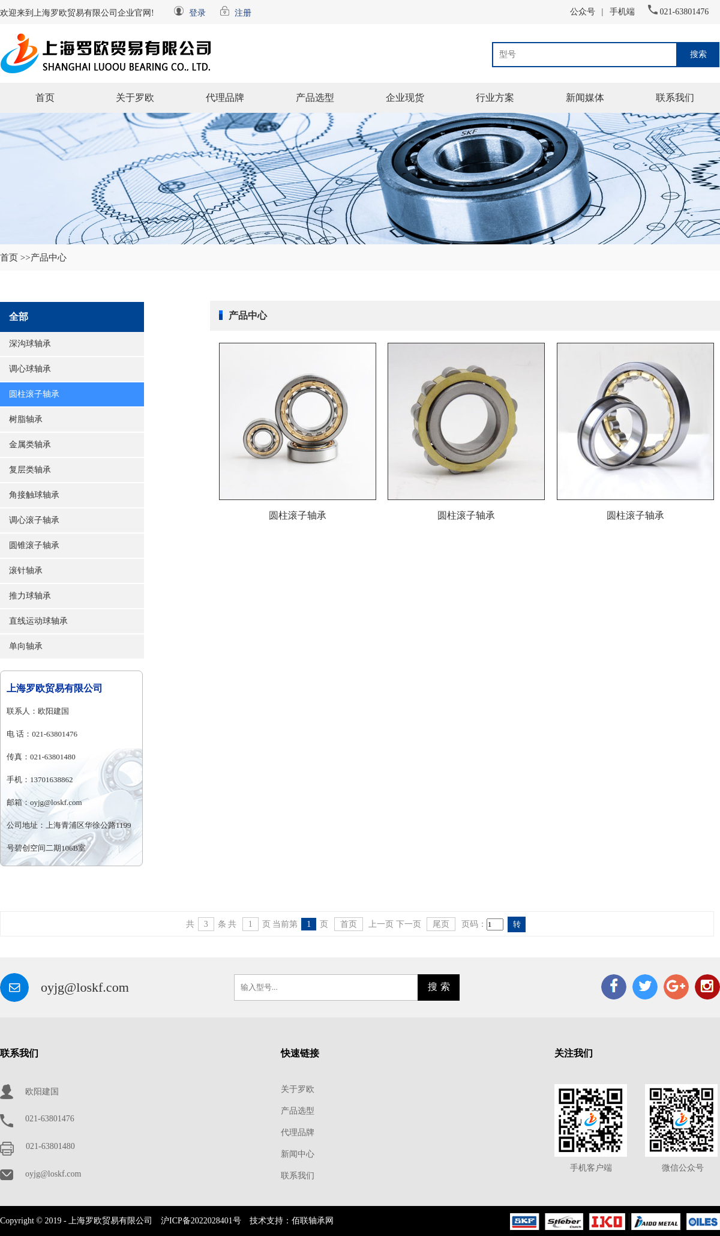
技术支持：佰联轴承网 (292, 1220)
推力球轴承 (30, 595)
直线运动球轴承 (38, 621)
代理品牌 (225, 97)
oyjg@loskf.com (85, 987)
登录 (197, 12)
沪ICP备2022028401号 (201, 1220)
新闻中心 (297, 1154)
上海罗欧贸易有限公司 (55, 688)
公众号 (582, 11)
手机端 (622, 11)
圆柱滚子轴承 (34, 394)
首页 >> (15, 257)
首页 (45, 97)
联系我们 (675, 97)
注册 (243, 12)
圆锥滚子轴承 (34, 545)
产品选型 (315, 97)
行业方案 (495, 97)
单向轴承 (26, 646)
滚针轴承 (26, 570)
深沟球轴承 (30, 343)
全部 (18, 317)
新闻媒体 (585, 97)
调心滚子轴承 (34, 520)
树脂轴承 (26, 419)
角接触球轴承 (34, 494)
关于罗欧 (135, 97)
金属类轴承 (30, 444)
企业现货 (405, 97)
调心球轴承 (30, 368)
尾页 (441, 924)
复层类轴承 (30, 469)
